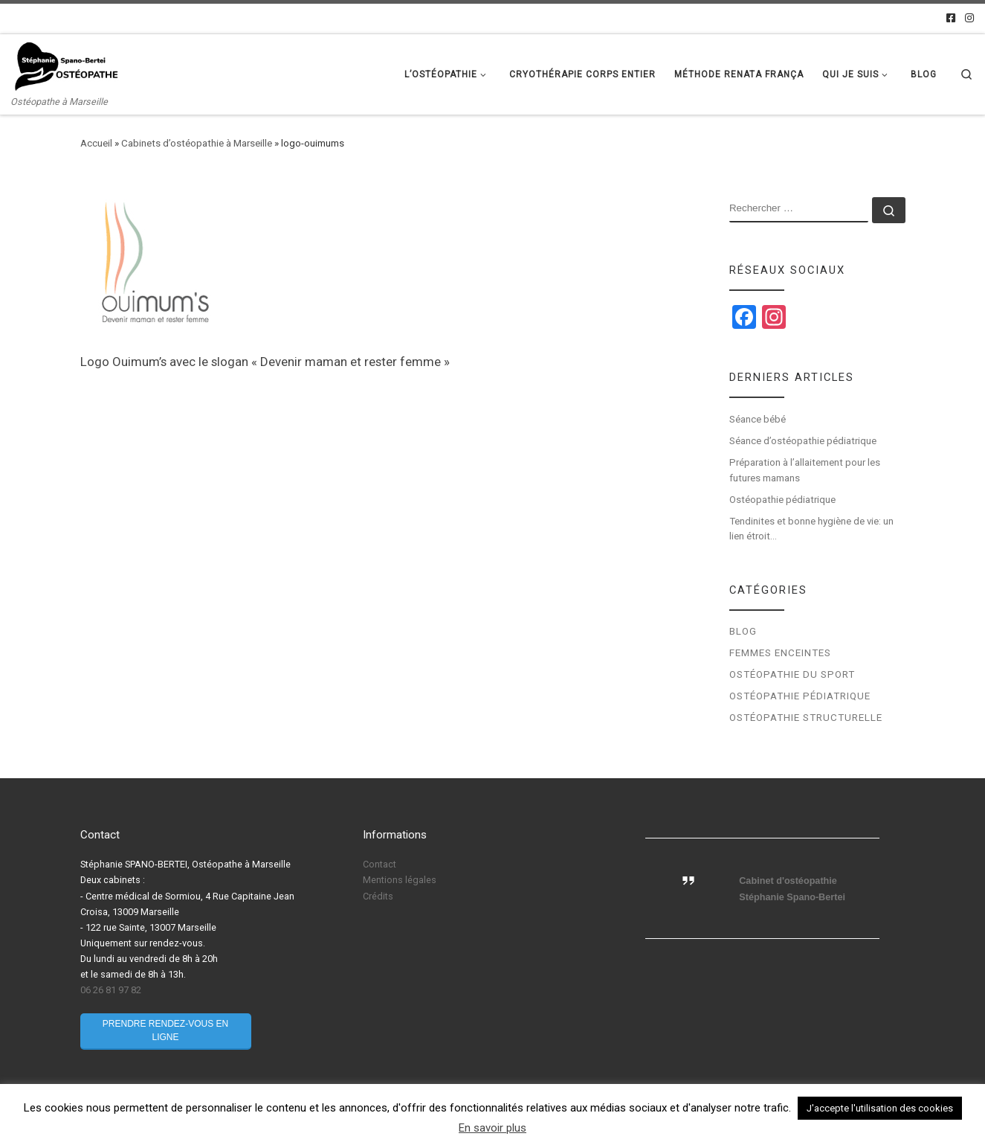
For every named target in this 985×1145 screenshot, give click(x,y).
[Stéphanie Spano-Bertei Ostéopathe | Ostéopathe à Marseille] (67, 65)
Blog (743, 631)
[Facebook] (950, 18)
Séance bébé (757, 419)
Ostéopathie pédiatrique (783, 499)
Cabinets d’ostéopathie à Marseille (196, 143)
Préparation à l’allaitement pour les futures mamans (804, 470)
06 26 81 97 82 (110, 989)
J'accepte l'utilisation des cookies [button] (880, 1108)
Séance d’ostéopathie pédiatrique (802, 440)
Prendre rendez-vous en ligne (165, 1030)
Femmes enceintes (780, 652)
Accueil (96, 143)
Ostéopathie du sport (792, 674)
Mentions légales (399, 879)
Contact (379, 864)
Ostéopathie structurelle (805, 717)
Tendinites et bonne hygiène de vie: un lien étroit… (811, 529)
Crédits (378, 896)
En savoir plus (492, 1128)
